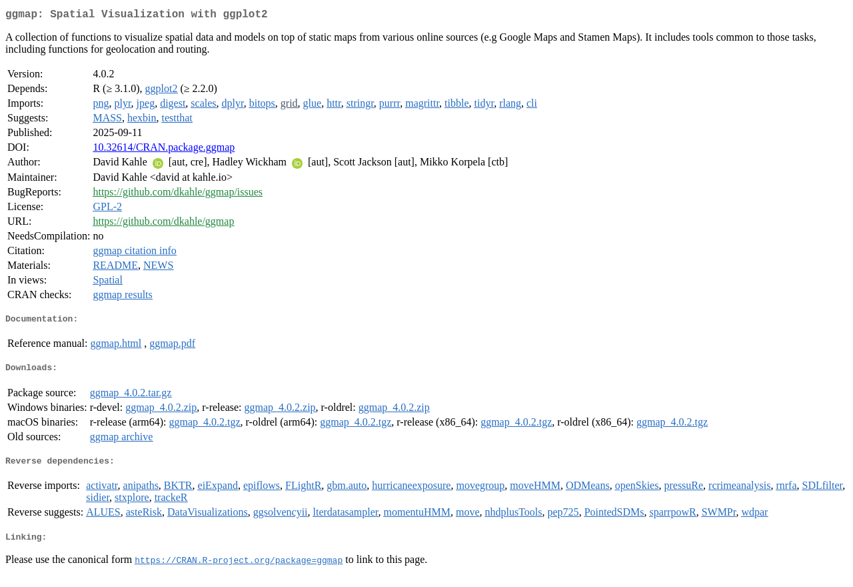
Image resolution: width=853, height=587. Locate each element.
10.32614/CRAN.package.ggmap (164, 149)
